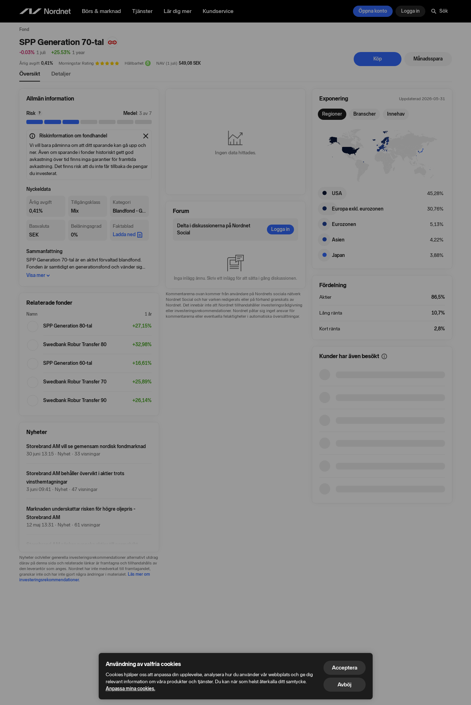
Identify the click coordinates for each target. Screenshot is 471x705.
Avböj (345, 684)
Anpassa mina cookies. (130, 689)
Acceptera (344, 667)
